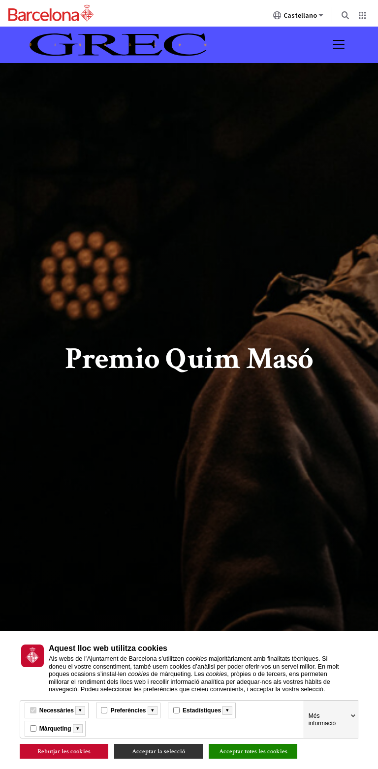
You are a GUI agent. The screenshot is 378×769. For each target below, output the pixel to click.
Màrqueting (55, 728)
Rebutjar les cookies (64, 751)
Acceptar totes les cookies (253, 751)
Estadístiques (202, 710)
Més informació (322, 719)
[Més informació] (80, 710)
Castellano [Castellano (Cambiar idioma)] (298, 17)
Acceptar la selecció (158, 751)
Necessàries (56, 710)
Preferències (128, 710)
